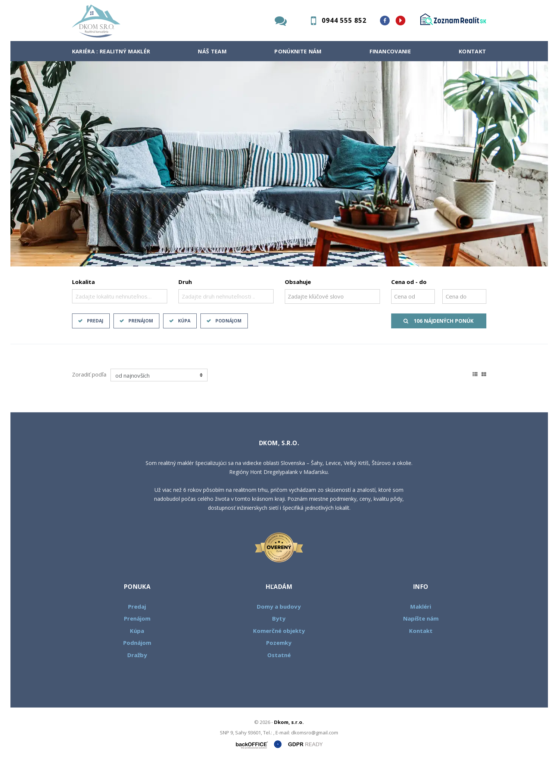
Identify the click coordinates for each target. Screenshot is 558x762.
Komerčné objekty (279, 630)
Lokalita (83, 281)
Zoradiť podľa (89, 374)
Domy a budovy (279, 606)
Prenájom (140, 321)
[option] (279, 163)
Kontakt (472, 51)
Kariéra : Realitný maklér (111, 51)
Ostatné (279, 655)
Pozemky (279, 642)
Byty (279, 618)
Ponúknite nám (298, 51)
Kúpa (184, 321)
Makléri (420, 606)
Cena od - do (409, 281)
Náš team (212, 51)
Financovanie (390, 51)
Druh (185, 281)
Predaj (95, 321)
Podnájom (228, 321)
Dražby (137, 655)
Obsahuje (298, 281)
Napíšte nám (421, 618)
